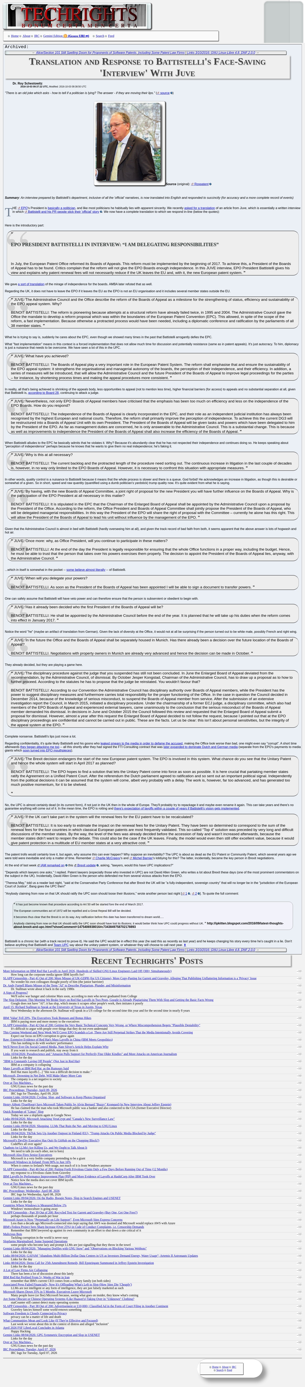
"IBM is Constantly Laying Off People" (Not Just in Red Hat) (41, 1062)
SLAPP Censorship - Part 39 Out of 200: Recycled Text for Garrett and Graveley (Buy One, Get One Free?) (70, 1213)
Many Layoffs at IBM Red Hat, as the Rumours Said (36, 1069)
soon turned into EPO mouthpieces (47, 751)
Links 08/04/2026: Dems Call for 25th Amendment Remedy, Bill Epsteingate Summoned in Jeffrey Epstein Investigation (78, 1264)
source (165, 94)
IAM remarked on (53, 866)
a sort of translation (31, 285)
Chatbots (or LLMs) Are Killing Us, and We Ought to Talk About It (45, 1148)
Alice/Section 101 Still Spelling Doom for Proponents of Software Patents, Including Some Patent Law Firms (110, 53)
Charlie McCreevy (108, 859)
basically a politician (61, 209)
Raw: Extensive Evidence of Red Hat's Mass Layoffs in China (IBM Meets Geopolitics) (58, 1040)
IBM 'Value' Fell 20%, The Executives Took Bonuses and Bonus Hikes (47, 1019)
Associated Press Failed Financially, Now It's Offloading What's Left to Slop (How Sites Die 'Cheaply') (67, 1285)
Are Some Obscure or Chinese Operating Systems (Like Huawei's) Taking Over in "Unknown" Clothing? (68, 1300)
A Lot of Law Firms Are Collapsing (25, 1271)
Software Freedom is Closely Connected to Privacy (35, 1314)
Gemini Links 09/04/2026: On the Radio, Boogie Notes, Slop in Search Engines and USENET (62, 1199)
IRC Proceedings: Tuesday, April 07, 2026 (29, 1350)
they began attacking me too (39, 748)
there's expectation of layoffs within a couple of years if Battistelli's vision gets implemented (176, 809)
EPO (24, 209)
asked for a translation (199, 209)
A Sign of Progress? (15, 993)
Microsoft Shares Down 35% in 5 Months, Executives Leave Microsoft (47, 1292)
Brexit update (86, 866)
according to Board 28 (43, 393)
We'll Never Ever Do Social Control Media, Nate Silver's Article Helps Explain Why (56, 1047)
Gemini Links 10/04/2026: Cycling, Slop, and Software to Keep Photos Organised (54, 1098)
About (26, 36)
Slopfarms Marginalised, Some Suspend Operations (35, 1242)
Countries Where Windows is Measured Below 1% (35, 1206)
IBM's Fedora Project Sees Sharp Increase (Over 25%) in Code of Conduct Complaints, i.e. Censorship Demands (73, 1227)
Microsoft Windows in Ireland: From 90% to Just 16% (37, 1163)
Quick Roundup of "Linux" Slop (23, 1112)
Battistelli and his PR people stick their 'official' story (63, 212)
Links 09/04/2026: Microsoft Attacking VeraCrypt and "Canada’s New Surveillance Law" (59, 1119)
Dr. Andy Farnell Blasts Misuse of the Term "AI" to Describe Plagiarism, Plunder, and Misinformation (67, 986)
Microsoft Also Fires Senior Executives (27, 1155)
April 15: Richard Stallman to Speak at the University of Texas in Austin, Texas (52, 1008)
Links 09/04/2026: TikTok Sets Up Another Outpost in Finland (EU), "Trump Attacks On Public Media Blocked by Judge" (79, 1134)
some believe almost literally (86, 570)
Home (15, 36)
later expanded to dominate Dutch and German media (201, 748)
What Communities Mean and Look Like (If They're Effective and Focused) (50, 1321)
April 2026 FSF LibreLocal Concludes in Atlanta (33, 1328)
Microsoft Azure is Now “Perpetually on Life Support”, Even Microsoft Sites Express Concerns (63, 1220)
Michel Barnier (143, 859)
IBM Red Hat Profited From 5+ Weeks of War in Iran (36, 1278)
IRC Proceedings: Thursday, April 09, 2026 (30, 1091)
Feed (111, 36)
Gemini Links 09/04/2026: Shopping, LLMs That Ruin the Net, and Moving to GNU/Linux (60, 1127)
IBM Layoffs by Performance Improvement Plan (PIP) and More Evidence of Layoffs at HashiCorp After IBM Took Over (79, 1177)
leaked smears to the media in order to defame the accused (142, 744)
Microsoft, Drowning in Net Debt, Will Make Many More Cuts (42, 1076)
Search (100, 36)
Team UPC (61, 946)
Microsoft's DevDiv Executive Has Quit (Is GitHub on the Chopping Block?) (51, 1141)
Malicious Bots (12, 1235)
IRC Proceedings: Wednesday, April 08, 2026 (31, 1191)
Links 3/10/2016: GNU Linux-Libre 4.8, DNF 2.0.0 (221, 53)
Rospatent (202, 185)
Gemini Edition (53, 36)
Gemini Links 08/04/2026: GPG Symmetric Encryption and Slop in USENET (51, 1336)
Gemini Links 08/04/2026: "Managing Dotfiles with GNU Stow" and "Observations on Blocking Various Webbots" (75, 1249)
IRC (36, 36)
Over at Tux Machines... (18, 1083)
